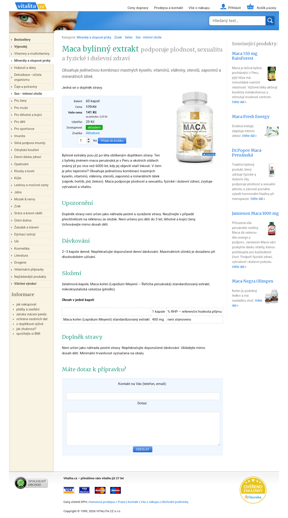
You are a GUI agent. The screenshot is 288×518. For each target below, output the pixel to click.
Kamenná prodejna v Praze (107, 502)
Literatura (21, 256)
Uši (16, 241)
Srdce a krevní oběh (28, 213)
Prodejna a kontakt (168, 8)
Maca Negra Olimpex (252, 281)
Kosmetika (21, 249)
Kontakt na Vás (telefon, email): (142, 384)
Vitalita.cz (30, 11)
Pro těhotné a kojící (28, 115)
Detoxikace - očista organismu (27, 77)
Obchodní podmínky (175, 502)
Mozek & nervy (24, 199)
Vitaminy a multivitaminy (32, 54)
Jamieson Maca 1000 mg (255, 213)
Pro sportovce (24, 129)
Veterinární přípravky (29, 269)
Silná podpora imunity (29, 143)
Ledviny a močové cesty (31, 185)
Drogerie (20, 263)
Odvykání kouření (26, 150)
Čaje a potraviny (25, 87)
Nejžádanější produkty (30, 277)
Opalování (21, 164)
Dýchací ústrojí (24, 234)
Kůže (17, 178)
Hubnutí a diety (25, 68)
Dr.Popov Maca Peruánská (246, 153)
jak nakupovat (26, 304)
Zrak (17, 206)
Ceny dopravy (138, 8)
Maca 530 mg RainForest (245, 56)
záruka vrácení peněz (31, 314)
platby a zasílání (27, 309)
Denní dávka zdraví (27, 157)
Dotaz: (142, 403)
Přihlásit (234, 8)
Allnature (93, 133)
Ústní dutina (23, 220)
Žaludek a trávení (26, 227)
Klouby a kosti (24, 171)
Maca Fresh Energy (250, 116)
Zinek (118, 37)
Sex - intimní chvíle (149, 37)
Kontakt (133, 502)
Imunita (19, 136)
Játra (18, 192)
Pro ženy (20, 101)
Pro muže (21, 108)
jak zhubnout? (26, 329)
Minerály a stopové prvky (94, 37)
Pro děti (19, 122)
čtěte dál (238, 102)
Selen (129, 37)
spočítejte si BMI (28, 334)
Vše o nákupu (199, 8)
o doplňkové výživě (29, 324)
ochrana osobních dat (31, 319)
